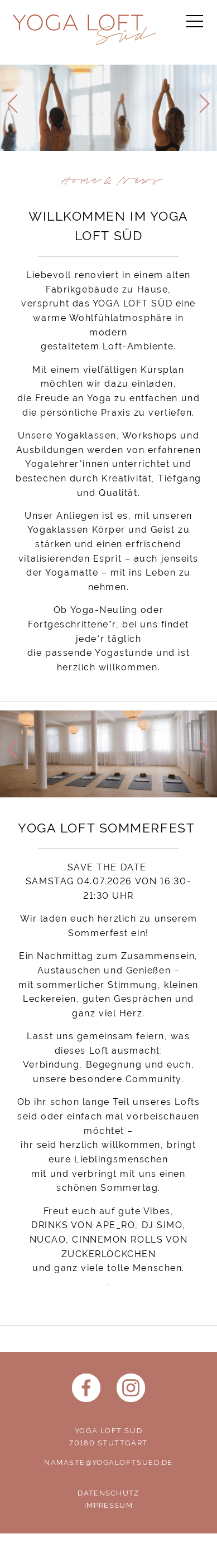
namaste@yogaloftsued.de (108, 1462)
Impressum (108, 1505)
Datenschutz (108, 1493)
